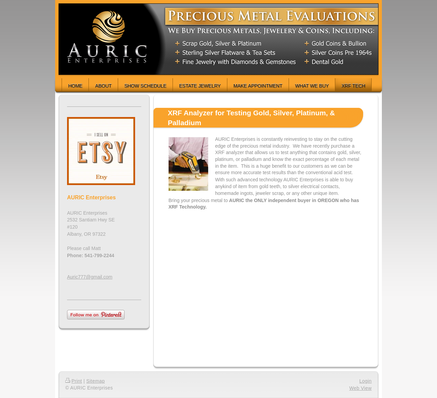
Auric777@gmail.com (89, 277)
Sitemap (95, 381)
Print (73, 381)
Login (365, 381)
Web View (360, 388)
